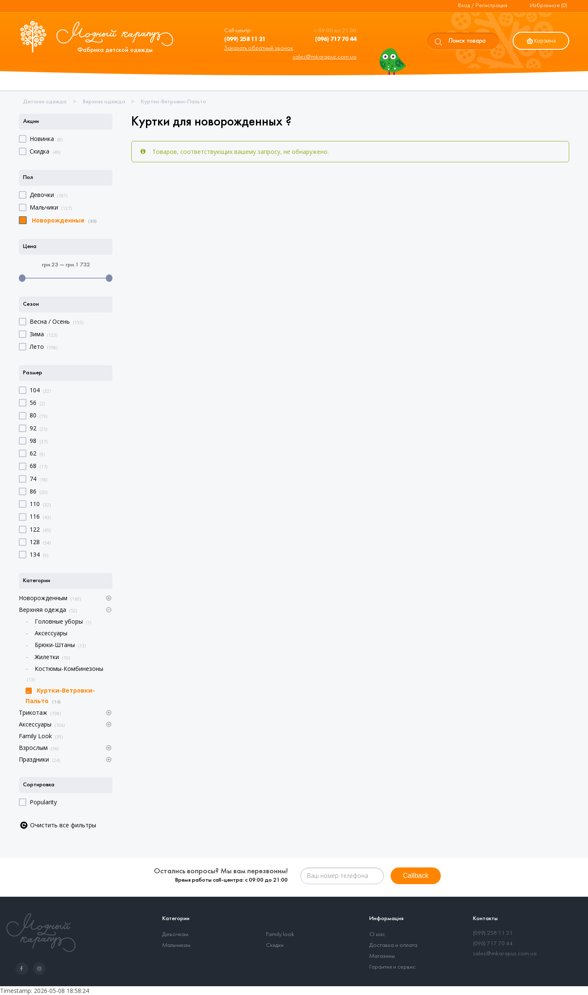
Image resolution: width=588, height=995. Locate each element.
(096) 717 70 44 (493, 943)
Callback (415, 875)
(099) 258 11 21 (493, 933)
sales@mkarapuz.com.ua (324, 57)
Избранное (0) (548, 5)
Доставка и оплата (393, 945)
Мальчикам (176, 945)
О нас (377, 934)
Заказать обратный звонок (258, 48)
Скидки (275, 945)
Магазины (382, 956)
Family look (280, 934)
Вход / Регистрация (482, 5)
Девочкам (175, 934)
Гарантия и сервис (392, 967)
